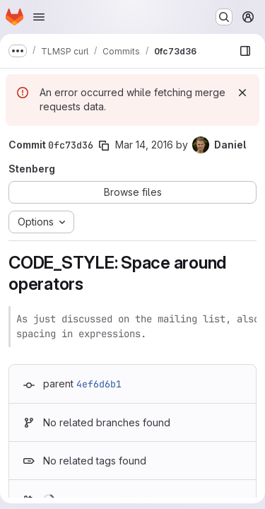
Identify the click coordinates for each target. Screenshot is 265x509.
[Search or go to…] (224, 16)
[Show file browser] (245, 51)
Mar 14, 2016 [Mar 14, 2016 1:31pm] (144, 145)
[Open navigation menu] (39, 17)
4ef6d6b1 (99, 384)
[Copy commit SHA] (103, 145)
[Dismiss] (242, 92)
